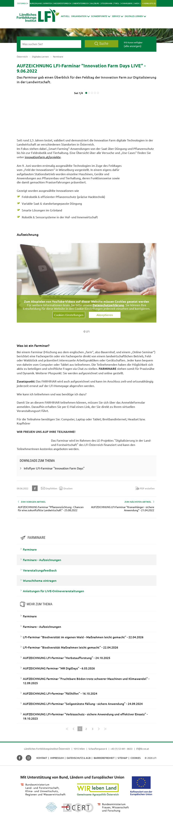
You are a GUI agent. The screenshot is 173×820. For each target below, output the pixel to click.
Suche (101, 43)
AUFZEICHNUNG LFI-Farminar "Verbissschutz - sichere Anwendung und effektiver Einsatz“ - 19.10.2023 (85, 716)
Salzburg (94, 3)
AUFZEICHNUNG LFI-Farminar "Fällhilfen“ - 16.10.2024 (60, 693)
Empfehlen (49, 488)
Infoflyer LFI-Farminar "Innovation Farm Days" (54, 468)
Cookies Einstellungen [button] (68, 315)
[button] (80, 16)
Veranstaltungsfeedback (40, 570)
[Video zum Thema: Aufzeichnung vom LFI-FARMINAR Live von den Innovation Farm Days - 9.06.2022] (86, 282)
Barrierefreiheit (104, 757)
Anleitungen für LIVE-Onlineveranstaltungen (53, 591)
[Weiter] (98, 728)
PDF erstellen (145, 488)
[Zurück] (73, 728)
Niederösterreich (62, 3)
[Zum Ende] (105, 728)
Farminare (30, 549)
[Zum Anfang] (67, 728)
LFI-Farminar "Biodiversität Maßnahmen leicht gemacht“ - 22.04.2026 (70, 647)
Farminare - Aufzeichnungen (42, 560)
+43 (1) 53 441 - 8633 (121, 748)
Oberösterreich (81, 3)
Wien (136, 3)
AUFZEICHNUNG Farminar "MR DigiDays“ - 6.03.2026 (59, 668)
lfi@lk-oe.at (142, 748)
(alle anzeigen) (132, 46)
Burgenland (36, 3)
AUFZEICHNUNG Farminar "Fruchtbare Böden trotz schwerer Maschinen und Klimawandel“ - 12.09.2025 (86, 681)
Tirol (116, 3)
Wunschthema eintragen (39, 580)
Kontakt (41, 757)
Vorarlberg (127, 3)
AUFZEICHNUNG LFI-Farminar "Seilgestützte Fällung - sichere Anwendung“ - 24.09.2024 (83, 704)
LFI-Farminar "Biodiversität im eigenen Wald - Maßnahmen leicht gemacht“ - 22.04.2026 (83, 637)
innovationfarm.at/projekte (43, 157)
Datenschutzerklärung (108, 305)
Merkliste (149, 3)
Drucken (65, 488)
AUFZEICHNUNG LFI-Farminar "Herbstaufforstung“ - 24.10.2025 (66, 658)
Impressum (57, 757)
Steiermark (106, 3)
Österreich (22, 3)
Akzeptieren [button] (104, 315)
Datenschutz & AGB (79, 757)
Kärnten (48, 3)
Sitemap (122, 757)
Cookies (136, 757)
